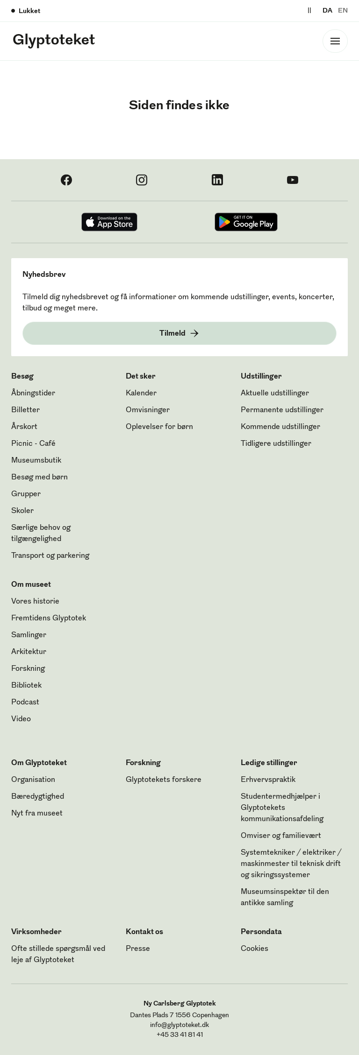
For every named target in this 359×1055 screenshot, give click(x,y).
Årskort (24, 427)
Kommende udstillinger (280, 427)
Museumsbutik (36, 460)
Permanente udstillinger (282, 410)
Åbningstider (33, 393)
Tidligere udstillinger (276, 444)
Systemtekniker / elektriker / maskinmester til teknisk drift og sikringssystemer (291, 864)
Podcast (25, 702)
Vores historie (35, 601)
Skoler (22, 511)
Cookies (254, 949)
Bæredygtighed (37, 797)
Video (21, 719)
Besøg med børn (39, 477)
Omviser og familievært (281, 836)
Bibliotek (26, 685)
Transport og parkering (50, 556)
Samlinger (28, 635)
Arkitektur (28, 652)
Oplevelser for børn (159, 427)
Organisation (33, 780)
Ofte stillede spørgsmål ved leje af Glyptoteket (58, 954)
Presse (138, 949)
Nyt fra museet (37, 813)
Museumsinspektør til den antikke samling (285, 897)
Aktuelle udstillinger (275, 393)
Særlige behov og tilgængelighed (41, 533)
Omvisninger (148, 410)
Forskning (28, 669)
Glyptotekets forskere (163, 780)
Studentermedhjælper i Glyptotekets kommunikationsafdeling (282, 808)
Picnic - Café (33, 444)
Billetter (25, 410)
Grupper (26, 494)
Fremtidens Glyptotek (48, 618)
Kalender (141, 393)
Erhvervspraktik (268, 780)
